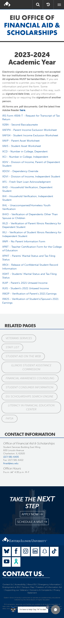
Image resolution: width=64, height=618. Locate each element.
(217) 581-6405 (11, 456)
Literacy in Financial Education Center (31, 407)
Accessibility (20, 584)
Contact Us (8, 584)
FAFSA (9, 418)
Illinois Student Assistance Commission (31, 367)
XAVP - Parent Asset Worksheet (21, 140)
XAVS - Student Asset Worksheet (21, 145)
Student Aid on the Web (23, 356)
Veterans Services (19, 338)
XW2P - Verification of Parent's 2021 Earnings (29, 293)
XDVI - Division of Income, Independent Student (31, 176)
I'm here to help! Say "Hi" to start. (33, 609)
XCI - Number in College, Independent (25, 156)
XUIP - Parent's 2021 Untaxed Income (24, 282)
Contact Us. (23, 573)
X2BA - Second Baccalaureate (20, 124)
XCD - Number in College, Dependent (25, 151)
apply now (32, 514)
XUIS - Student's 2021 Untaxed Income (25, 288)
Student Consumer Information (29, 387)
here (22, 110)
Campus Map (28, 587)
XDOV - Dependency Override (20, 171)
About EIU (32, 584)
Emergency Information (49, 584)
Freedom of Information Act (49, 587)
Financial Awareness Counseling (30, 378)
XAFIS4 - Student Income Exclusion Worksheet (30, 135)
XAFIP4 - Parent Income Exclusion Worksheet (29, 129)
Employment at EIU (11, 587)
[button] (55, 609)
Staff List (12, 347)
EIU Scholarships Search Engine (29, 396)
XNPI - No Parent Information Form (23, 241)
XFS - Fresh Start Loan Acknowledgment (26, 181)
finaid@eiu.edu (10, 463)
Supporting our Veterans (16, 590)
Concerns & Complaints (41, 590)
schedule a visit (32, 522)
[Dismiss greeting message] (48, 607)
